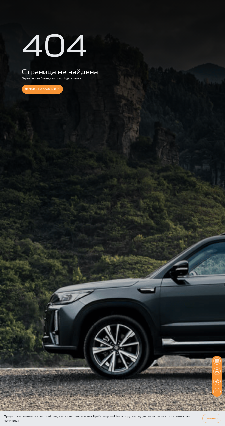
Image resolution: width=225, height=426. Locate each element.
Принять (211, 418)
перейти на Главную (42, 89)
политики (11, 420)
